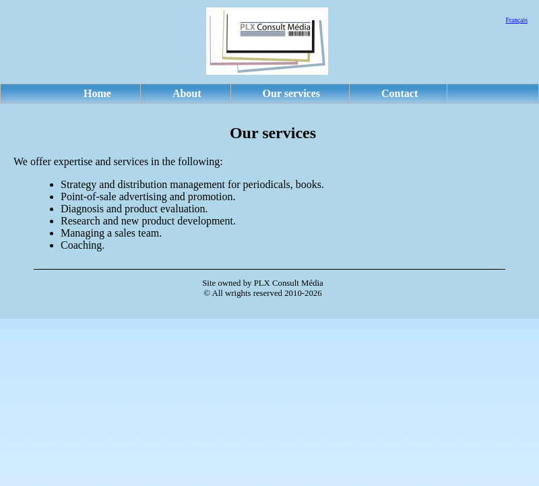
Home (97, 93)
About (186, 93)
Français (516, 20)
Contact (399, 93)
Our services (291, 93)
